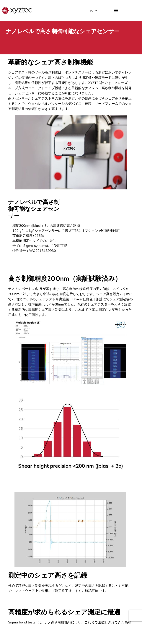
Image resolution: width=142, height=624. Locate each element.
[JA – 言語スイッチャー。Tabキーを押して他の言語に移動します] (93, 10)
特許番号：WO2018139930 (34, 250)
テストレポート (20, 289)
